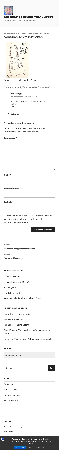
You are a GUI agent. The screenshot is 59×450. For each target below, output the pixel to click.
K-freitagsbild (10, 287)
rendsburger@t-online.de (37, 33)
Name (7, 175)
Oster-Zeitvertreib (12, 276)
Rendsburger (16, 94)
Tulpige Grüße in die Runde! (16, 282)
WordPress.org (11, 400)
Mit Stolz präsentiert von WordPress (16, 444)
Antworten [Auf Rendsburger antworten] (15, 114)
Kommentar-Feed (12, 395)
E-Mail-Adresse (12, 188)
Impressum (8, 432)
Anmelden (8, 384)
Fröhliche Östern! (12, 293)
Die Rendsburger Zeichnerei (28, 17)
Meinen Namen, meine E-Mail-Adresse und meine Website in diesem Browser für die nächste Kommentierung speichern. (28, 219)
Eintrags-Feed (10, 389)
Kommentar (10, 138)
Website (8, 202)
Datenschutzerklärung (13, 427)
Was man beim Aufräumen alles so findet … (23, 298)
